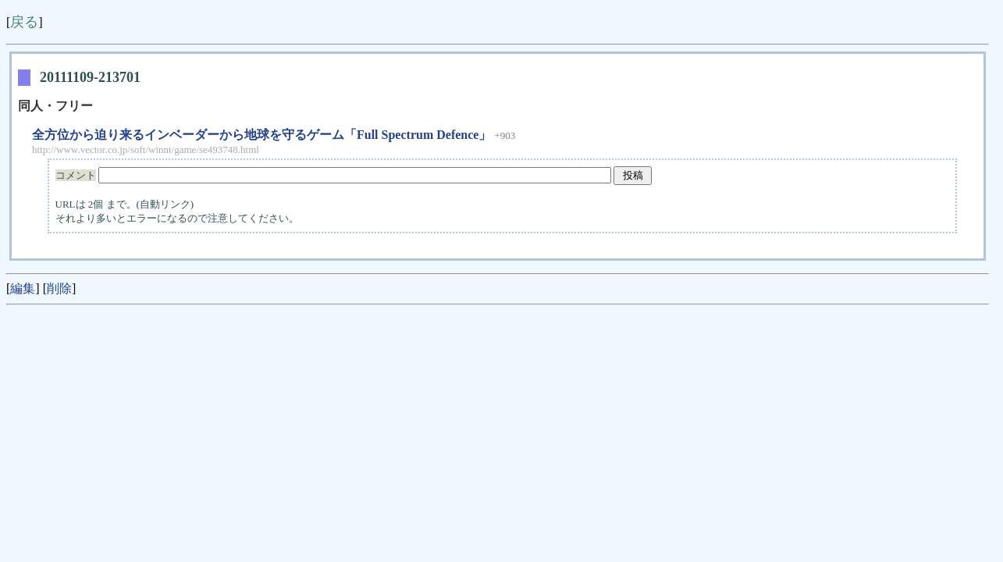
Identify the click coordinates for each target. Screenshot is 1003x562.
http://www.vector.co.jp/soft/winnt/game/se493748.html (145, 149)
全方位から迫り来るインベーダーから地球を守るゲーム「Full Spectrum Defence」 (261, 134)
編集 (22, 288)
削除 (59, 288)
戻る (24, 22)
